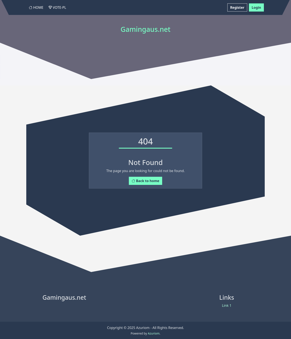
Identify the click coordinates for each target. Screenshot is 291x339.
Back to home (145, 180)
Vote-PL (57, 7)
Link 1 (226, 305)
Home (36, 7)
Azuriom (154, 333)
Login (256, 7)
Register (237, 7)
